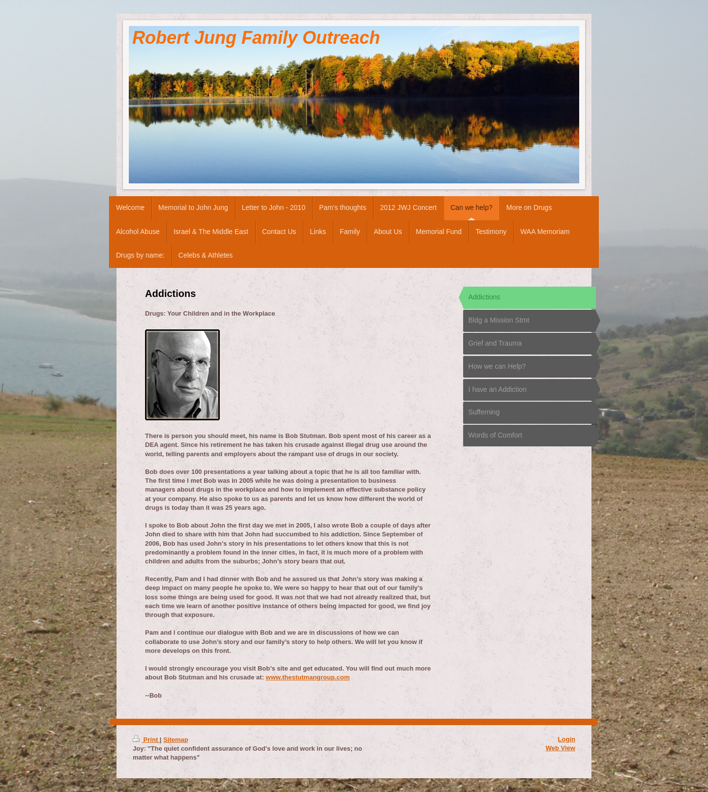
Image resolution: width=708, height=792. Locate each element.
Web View (560, 748)
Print (146, 739)
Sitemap (175, 739)
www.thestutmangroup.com (308, 677)
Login (566, 739)
